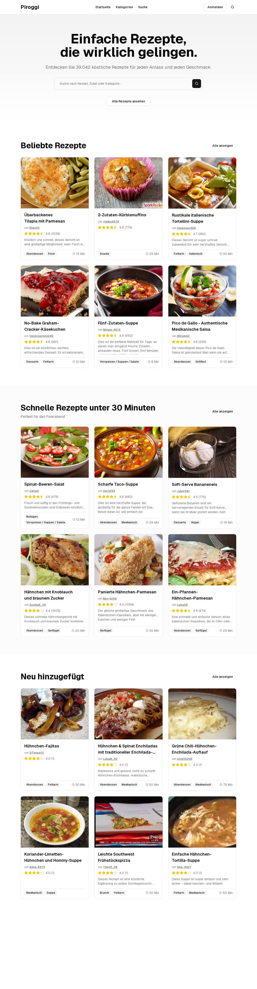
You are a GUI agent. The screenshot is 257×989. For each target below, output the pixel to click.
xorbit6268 (184, 759)
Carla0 (34, 491)
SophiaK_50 (37, 605)
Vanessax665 (186, 228)
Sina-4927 (184, 867)
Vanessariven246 (41, 336)
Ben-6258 (110, 598)
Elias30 (34, 228)
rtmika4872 (111, 221)
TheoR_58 (110, 867)
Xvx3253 (109, 491)
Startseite (103, 7)
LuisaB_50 (110, 759)
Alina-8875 (37, 867)
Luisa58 (182, 605)
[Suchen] (196, 83)
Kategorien (124, 7)
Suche (143, 7)
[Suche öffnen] (232, 7)
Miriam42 (183, 336)
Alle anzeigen (222, 146)
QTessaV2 (36, 752)
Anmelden (215, 7)
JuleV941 (183, 491)
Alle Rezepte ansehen (128, 101)
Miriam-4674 (112, 330)
